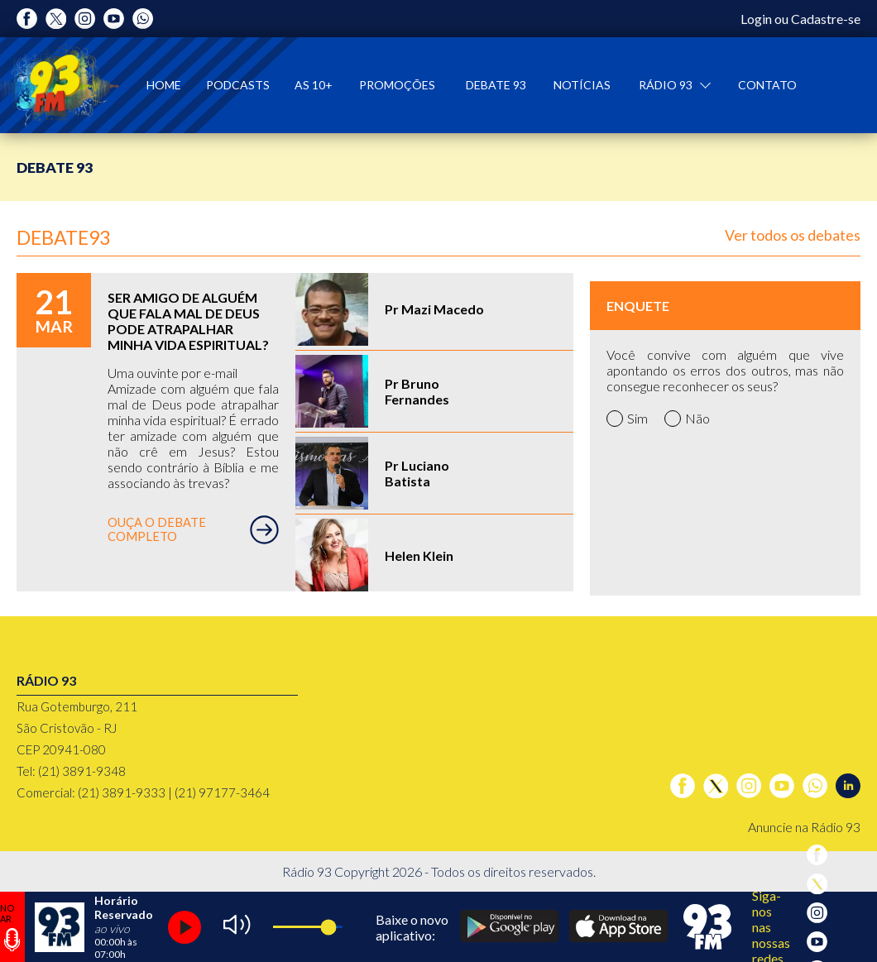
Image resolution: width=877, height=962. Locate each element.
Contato (767, 85)
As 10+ (314, 85)
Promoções (397, 85)
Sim (627, 418)
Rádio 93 (667, 85)
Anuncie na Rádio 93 (804, 827)
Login (756, 18)
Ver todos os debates (792, 235)
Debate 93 (496, 85)
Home (163, 85)
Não (687, 418)
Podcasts (238, 85)
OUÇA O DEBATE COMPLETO (193, 529)
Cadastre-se (825, 18)
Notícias (582, 85)
